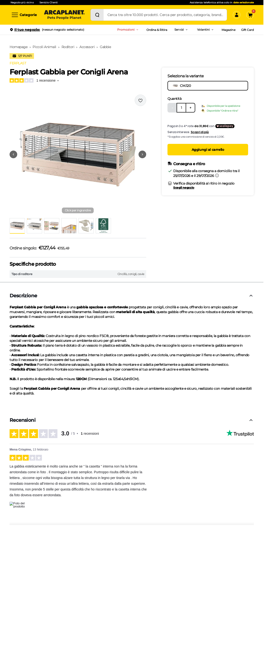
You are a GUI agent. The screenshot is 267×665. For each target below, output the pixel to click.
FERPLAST (18, 63)
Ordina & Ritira (156, 30)
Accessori (87, 47)
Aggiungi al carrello (208, 149)
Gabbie (105, 47)
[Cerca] (97, 15)
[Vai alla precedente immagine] (13, 154)
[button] (78, 154)
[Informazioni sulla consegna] (217, 175)
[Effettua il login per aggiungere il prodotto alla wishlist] (140, 100)
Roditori (67, 47)
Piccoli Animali (44, 47)
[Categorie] (24, 15)
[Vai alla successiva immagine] (142, 154)
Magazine (228, 30)
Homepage (19, 47)
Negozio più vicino (22, 2)
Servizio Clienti (48, 2)
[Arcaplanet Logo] (64, 15)
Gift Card (247, 30)
